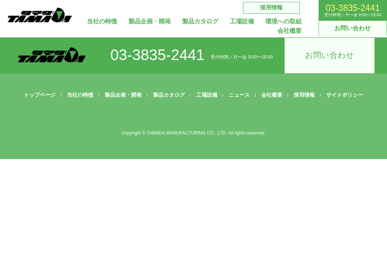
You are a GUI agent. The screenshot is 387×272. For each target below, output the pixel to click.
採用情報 (271, 7)
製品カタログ (200, 22)
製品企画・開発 (149, 22)
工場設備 (242, 22)
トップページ (40, 95)
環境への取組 (283, 22)
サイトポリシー (344, 95)
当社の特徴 (102, 22)
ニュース (239, 95)
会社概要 (289, 31)
